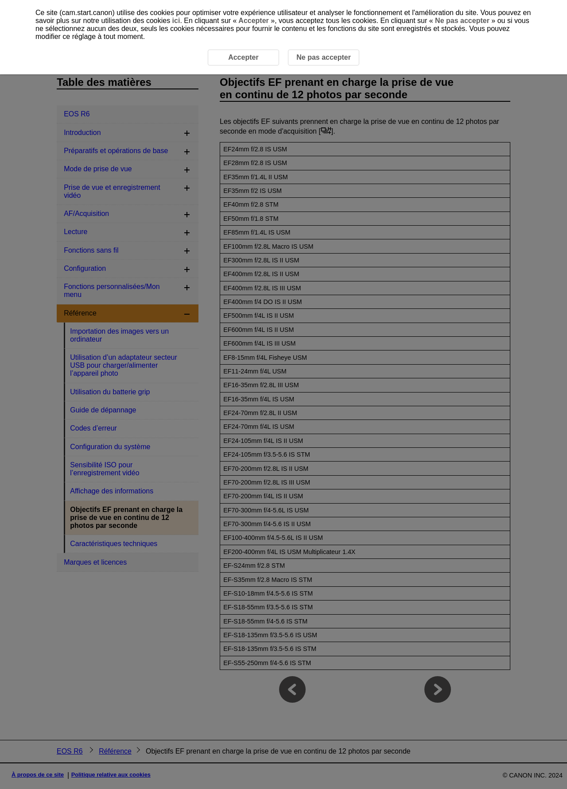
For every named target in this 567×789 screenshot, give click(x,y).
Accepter (254, 20)
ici (176, 20)
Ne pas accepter (462, 20)
